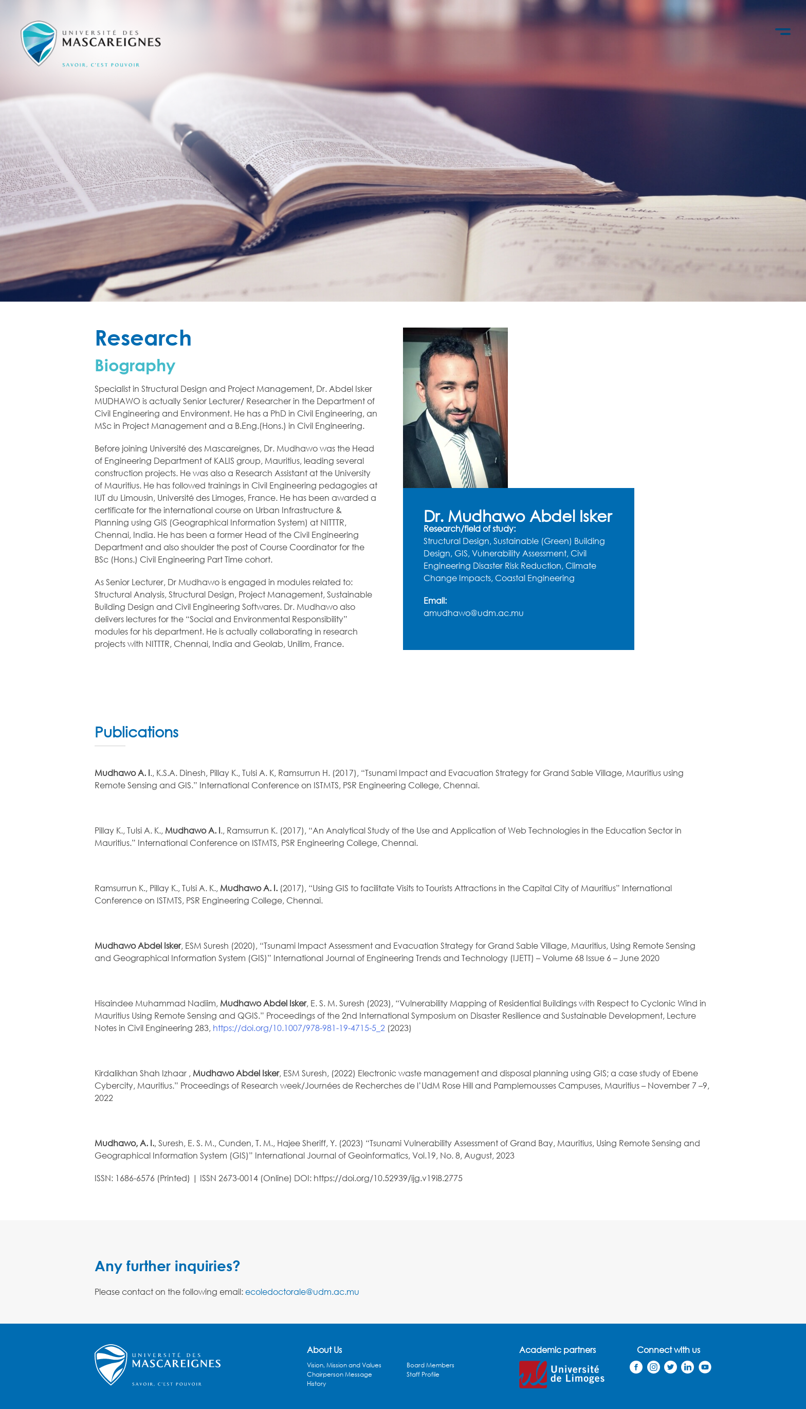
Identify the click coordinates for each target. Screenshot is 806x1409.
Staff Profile (423, 1374)
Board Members (430, 1365)
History (316, 1383)
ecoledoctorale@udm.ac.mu (302, 1291)
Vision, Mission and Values (344, 1365)
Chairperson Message (339, 1374)
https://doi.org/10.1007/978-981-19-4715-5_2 (299, 1027)
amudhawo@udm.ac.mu (474, 612)
